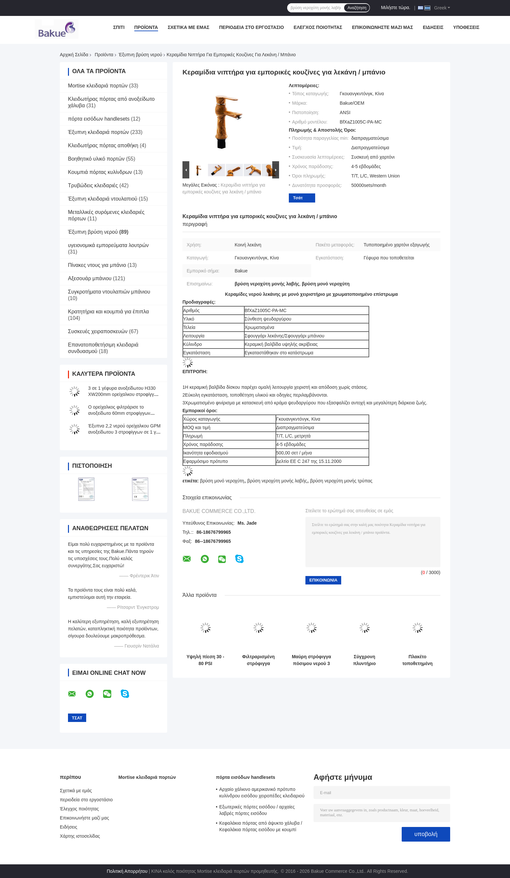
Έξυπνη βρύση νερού (140, 54)
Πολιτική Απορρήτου (127, 871)
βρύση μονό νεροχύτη (222, 480)
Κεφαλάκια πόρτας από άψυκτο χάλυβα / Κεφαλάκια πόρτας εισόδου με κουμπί (260, 826)
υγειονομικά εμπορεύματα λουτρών (108, 245)
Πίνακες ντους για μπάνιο (97, 265)
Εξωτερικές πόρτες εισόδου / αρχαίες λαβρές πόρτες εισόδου (257, 810)
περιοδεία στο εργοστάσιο (251, 27)
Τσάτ (298, 197)
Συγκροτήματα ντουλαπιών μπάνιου (109, 292)
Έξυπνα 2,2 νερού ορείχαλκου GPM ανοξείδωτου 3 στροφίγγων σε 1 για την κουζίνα (124, 432)
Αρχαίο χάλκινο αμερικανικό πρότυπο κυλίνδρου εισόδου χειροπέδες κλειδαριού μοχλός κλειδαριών (261, 793)
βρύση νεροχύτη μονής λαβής (277, 480)
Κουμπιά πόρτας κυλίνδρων (100, 172)
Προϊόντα (146, 27)
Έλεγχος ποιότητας (318, 27)
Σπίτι (119, 27)
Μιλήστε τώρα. (395, 7)
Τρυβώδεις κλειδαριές (93, 185)
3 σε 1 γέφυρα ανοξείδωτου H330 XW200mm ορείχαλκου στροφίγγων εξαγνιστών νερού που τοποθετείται (124, 394)
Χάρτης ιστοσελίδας (80, 836)
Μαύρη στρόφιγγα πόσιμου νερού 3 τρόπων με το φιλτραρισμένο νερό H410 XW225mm (311, 660)
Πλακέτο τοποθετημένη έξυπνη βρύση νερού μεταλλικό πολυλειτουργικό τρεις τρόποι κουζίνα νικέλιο (417, 660)
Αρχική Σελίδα (74, 54)
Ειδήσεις (433, 27)
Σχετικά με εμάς (188, 27)
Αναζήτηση (356, 8)
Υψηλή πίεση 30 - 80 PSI (205, 660)
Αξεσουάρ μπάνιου (90, 278)
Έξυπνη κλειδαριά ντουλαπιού (102, 199)
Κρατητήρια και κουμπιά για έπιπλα (108, 311)
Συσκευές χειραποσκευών (98, 331)
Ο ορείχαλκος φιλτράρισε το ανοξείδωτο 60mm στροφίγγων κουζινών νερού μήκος (119, 413)
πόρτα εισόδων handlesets (98, 119)
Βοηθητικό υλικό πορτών (96, 159)
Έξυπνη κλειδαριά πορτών (98, 132)
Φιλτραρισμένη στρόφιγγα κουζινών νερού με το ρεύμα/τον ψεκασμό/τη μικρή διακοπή (258, 660)
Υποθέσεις (466, 27)
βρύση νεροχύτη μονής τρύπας (341, 480)
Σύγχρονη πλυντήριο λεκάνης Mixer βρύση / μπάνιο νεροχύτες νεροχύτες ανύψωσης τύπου (364, 660)
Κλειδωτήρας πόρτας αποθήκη (103, 145)
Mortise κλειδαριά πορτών (98, 85)
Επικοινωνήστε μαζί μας (382, 27)
